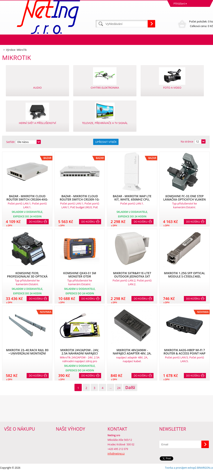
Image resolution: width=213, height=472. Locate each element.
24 (118, 388)
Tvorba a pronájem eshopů (180, 468)
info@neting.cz (116, 453)
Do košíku (36, 221)
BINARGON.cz (205, 468)
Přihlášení (179, 3)
